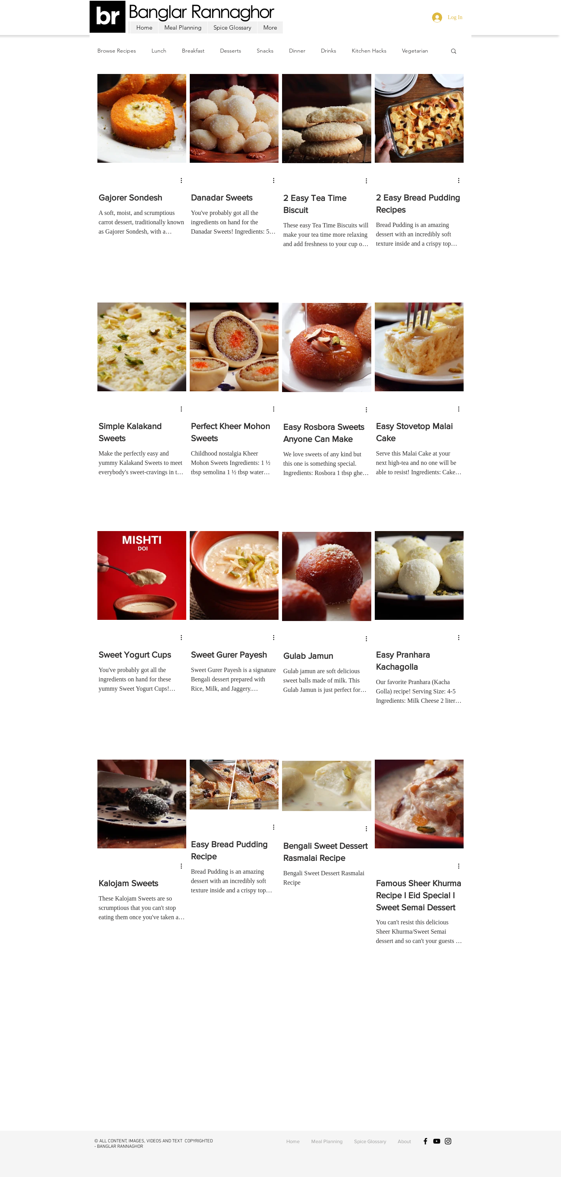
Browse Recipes (116, 51)
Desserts (230, 51)
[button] (453, 52)
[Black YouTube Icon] (436, 1141)
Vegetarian (415, 51)
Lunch (159, 51)
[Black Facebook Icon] (425, 1141)
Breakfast (193, 51)
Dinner (297, 51)
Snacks (265, 51)
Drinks (328, 51)
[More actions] (184, 180)
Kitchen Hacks (369, 51)
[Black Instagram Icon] (448, 1141)
